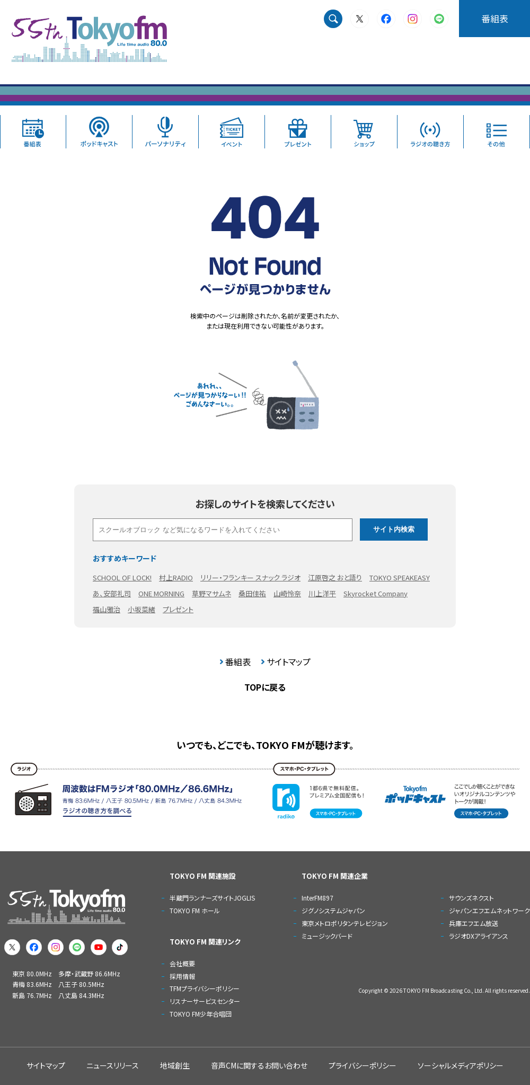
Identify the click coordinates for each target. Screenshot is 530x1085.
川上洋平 (322, 593)
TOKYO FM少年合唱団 (201, 1013)
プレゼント (178, 609)
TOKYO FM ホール (195, 910)
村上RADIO (176, 577)
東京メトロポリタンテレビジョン (345, 923)
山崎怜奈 (287, 593)
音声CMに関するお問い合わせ (259, 1065)
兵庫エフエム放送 (473, 923)
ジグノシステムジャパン (333, 910)
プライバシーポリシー (362, 1065)
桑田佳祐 (252, 593)
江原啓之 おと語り (335, 577)
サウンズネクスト (471, 897)
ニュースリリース (112, 1065)
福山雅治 (106, 609)
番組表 (494, 18)
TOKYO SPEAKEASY (399, 577)
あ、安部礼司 (112, 593)
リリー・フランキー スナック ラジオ (250, 577)
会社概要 (182, 963)
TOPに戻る (265, 687)
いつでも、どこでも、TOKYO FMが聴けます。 (265, 745)
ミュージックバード (327, 935)
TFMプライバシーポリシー (205, 988)
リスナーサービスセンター (205, 1000)
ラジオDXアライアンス (478, 935)
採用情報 (182, 976)
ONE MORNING (161, 593)
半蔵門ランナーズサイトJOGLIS (212, 897)
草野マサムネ (211, 593)
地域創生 (175, 1065)
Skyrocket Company (375, 593)
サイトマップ (289, 661)
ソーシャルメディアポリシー (461, 1065)
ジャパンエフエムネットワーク (489, 910)
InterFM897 (317, 897)
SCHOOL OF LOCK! (122, 577)
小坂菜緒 (141, 609)
